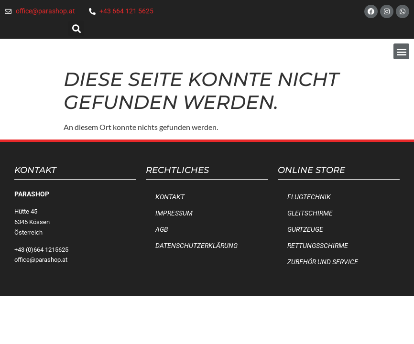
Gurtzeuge (305, 230)
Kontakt (170, 197)
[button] (76, 28)
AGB (161, 230)
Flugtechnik (309, 197)
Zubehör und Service (322, 262)
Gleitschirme (310, 213)
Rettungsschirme (317, 246)
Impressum (174, 213)
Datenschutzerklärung (196, 246)
